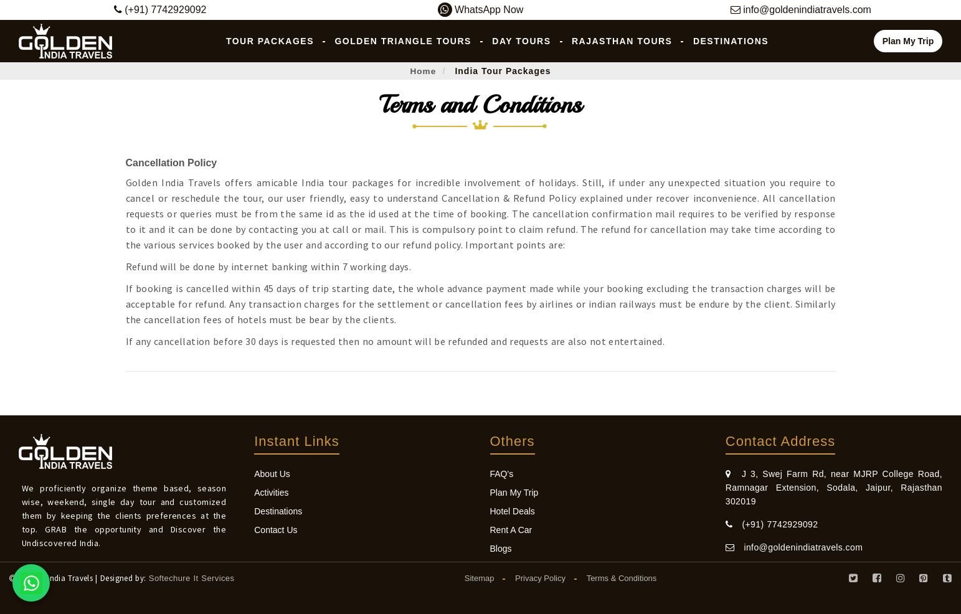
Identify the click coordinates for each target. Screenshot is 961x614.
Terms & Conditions (622, 578)
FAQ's (502, 474)
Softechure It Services (192, 578)
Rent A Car (511, 530)
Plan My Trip (908, 41)
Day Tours (521, 41)
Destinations (731, 41)
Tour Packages (270, 41)
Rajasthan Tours (622, 41)
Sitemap (480, 578)
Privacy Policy (540, 578)
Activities (271, 493)
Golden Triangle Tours (402, 41)
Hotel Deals (512, 511)
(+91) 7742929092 (772, 524)
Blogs (501, 549)
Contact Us (275, 530)
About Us (272, 474)
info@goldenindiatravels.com (794, 547)
